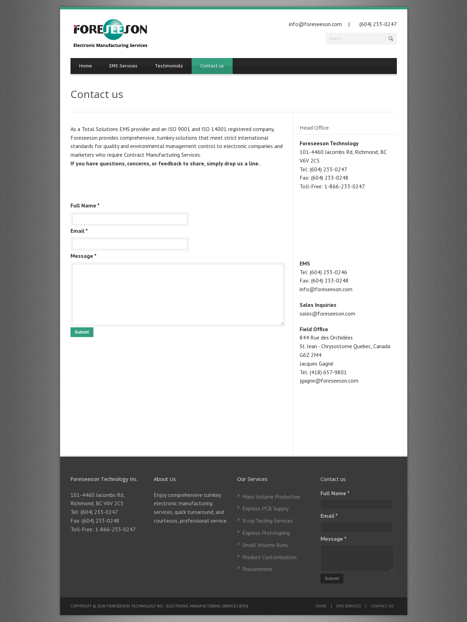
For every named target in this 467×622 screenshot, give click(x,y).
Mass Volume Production (271, 496)
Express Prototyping (266, 532)
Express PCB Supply (265, 508)
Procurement (257, 568)
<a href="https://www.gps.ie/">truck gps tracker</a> (352, 224)
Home (85, 65)
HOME (321, 606)
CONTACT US (382, 606)
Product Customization (269, 557)
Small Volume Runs (265, 544)
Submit (82, 332)
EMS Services (123, 65)
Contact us (212, 65)
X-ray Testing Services (267, 520)
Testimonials (169, 65)
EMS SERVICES (348, 606)
